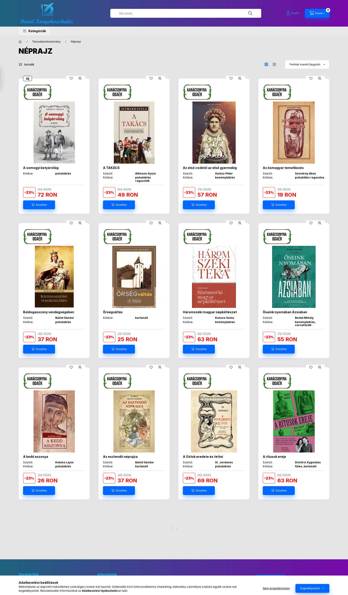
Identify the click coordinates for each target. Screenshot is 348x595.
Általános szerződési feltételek (118, 585)
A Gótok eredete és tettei (203, 456)
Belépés (24, 585)
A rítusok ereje (274, 456)
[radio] (274, 64)
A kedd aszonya (35, 456)
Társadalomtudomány (46, 41)
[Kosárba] (39, 204)
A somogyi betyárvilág (41, 168)
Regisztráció (27, 592)
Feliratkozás (268, 579)
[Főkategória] (20, 42)
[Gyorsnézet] (80, 78)
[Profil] (293, 13)
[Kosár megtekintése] (317, 13)
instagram (186, 577)
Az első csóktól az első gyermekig (210, 168)
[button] (34, 31)
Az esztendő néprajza (120, 456)
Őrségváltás (113, 312)
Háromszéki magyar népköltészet (210, 312)
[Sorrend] (307, 64)
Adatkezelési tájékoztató (114, 592)
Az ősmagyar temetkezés (283, 168)
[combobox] (185, 13)
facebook (177, 577)
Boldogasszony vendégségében (48, 312)
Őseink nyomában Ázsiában (285, 312)
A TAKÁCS (111, 168)
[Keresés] (250, 13)
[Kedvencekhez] (71, 78)
